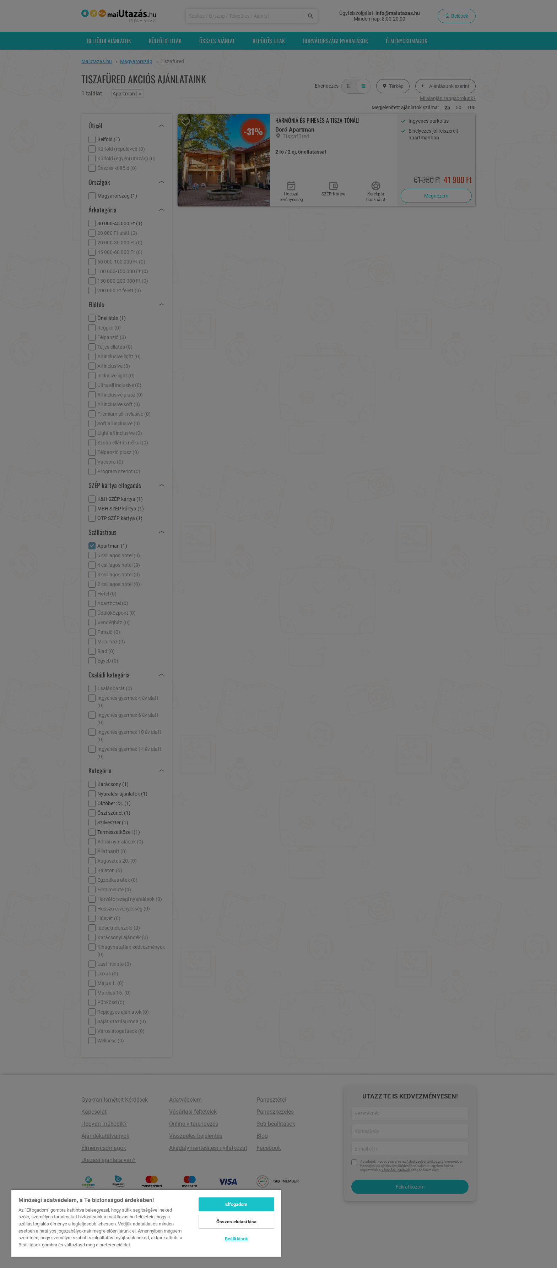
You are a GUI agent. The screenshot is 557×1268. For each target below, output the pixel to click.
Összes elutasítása (236, 1221)
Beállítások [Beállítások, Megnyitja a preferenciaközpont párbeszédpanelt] (236, 1238)
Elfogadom (236, 1204)
